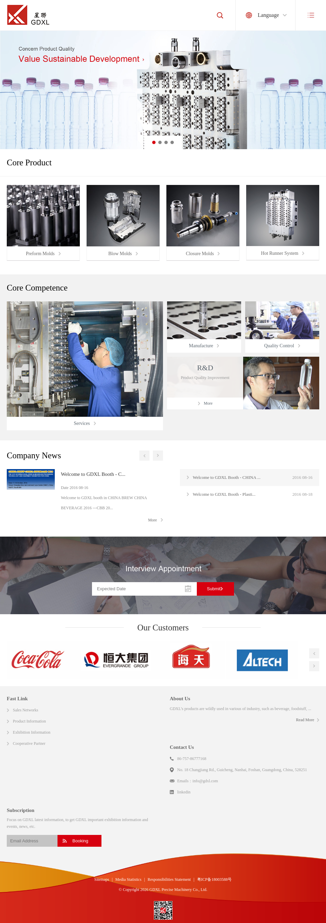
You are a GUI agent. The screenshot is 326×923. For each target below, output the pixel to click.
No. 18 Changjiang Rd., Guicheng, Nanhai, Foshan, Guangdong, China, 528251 (242, 769)
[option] (163, 90)
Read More (305, 719)
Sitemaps (101, 879)
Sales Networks (25, 710)
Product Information (29, 721)
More (152, 520)
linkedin (183, 792)
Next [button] (158, 456)
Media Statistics (128, 879)
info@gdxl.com (205, 781)
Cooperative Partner (29, 743)
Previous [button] (144, 456)
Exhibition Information (31, 732)
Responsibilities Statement (169, 879)
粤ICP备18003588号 (214, 879)
